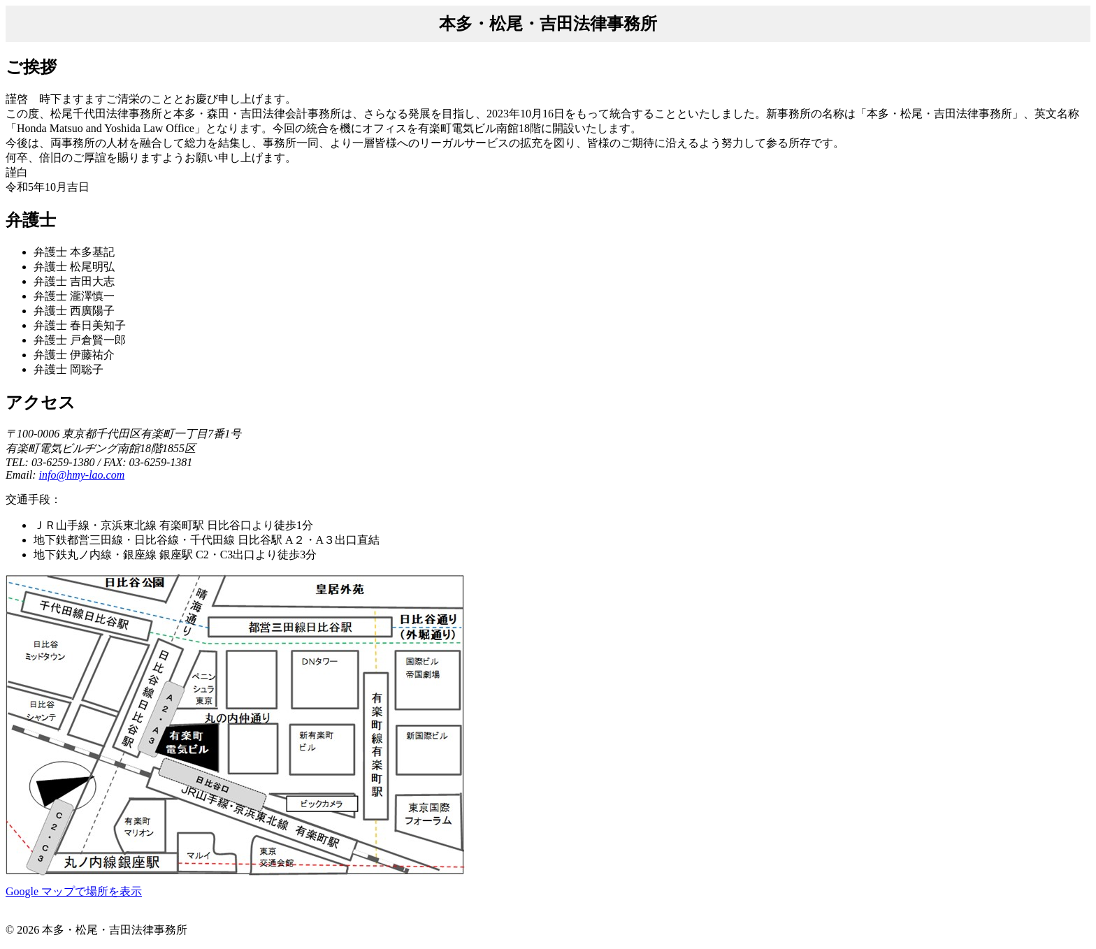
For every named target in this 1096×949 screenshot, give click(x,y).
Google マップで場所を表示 (74, 891)
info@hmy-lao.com (82, 475)
